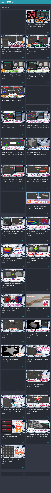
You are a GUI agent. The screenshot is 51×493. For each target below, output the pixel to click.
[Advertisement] (13, 19)
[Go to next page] (30, 474)
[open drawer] (3, 2)
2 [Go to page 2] (27, 474)
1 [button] (24, 474)
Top (3, 7)
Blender (7, 7)
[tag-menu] (48, 32)
